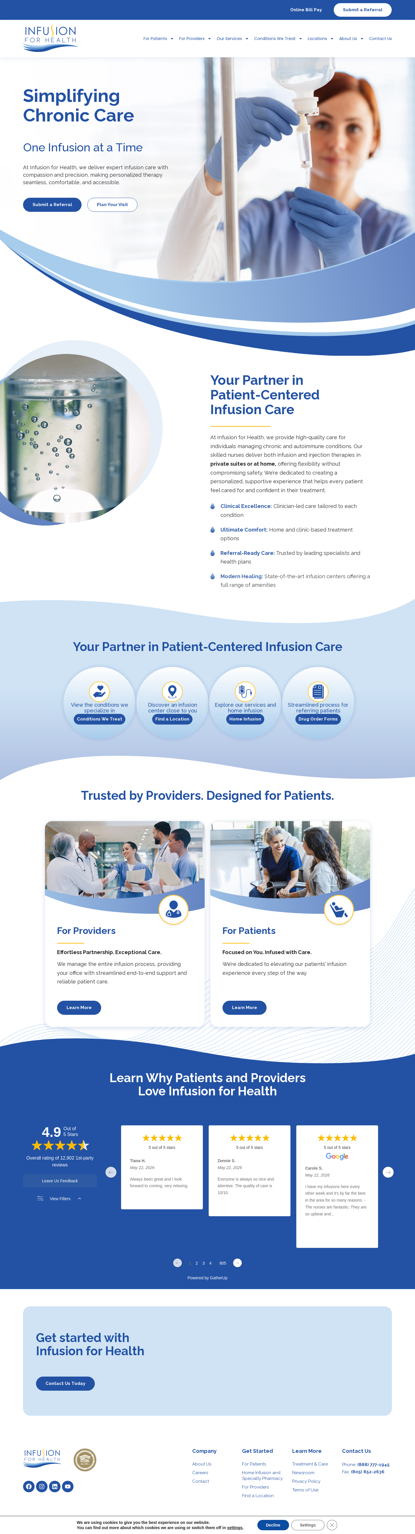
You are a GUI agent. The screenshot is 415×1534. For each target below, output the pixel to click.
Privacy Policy (306, 1481)
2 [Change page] (197, 1263)
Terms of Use (305, 1490)
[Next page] (237, 1263)
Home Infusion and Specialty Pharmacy (262, 1475)
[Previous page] (177, 1263)
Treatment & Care (310, 1464)
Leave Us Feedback (60, 1181)
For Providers (195, 38)
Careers (200, 1472)
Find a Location (258, 1495)
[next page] (388, 1172)
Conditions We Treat (278, 38)
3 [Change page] (203, 1263)
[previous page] (110, 1172)
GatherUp (219, 1278)
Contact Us (380, 38)
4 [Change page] (210, 1263)
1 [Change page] (190, 1263)
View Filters (59, 1198)
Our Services (233, 38)
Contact (200, 1481)
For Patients (159, 38)
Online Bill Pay (306, 9)
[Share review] (191, 1200)
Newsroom (303, 1472)
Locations (321, 38)
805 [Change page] (223, 1263)
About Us (351, 38)
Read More (315, 1225)
